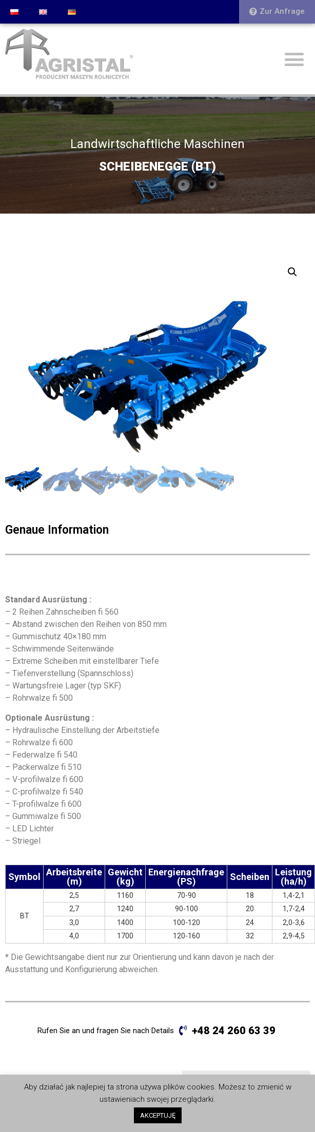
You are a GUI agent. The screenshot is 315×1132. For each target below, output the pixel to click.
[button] (277, 12)
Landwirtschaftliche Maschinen (157, 144)
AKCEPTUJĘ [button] (157, 1115)
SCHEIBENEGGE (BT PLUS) (238, 1014)
